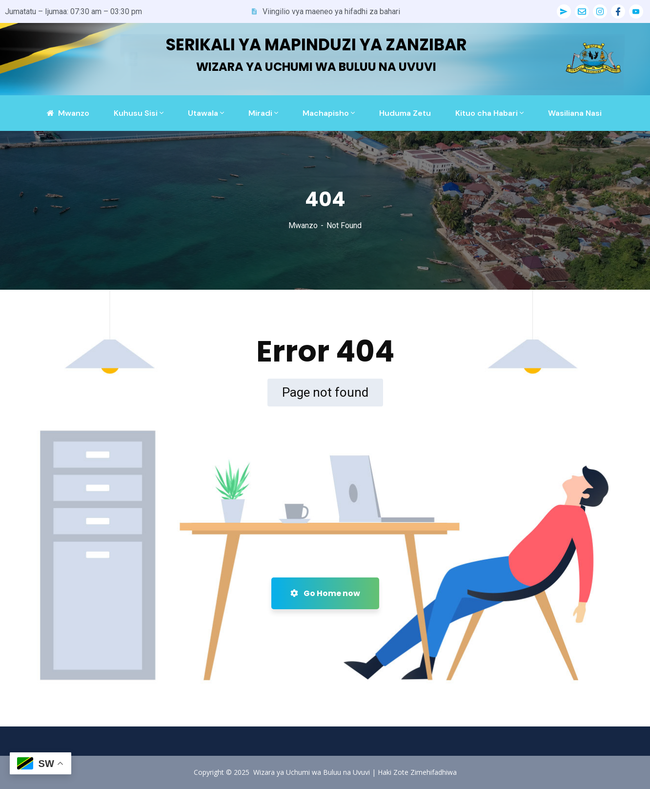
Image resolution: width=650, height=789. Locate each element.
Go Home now (325, 593)
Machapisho (326, 113)
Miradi (260, 113)
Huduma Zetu (405, 113)
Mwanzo (303, 225)
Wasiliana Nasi (575, 113)
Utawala (203, 113)
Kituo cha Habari (486, 113)
